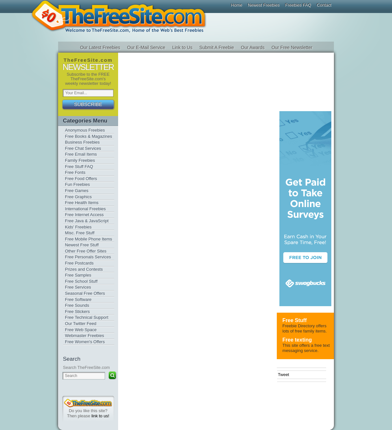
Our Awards (252, 47)
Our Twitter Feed (80, 323)
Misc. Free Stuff (79, 232)
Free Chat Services (83, 148)
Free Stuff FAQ (79, 166)
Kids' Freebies (78, 227)
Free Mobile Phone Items (88, 239)
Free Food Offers (81, 178)
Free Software (78, 299)
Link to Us (182, 47)
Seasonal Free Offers (85, 293)
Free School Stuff (81, 281)
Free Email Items (81, 154)
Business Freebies (82, 142)
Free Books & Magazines (88, 136)
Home (236, 5)
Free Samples (78, 275)
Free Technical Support (86, 317)
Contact (324, 5)
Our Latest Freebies (100, 47)
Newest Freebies (264, 5)
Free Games (76, 190)
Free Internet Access (84, 214)
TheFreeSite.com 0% (88, 403)
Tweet (283, 374)
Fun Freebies (77, 184)
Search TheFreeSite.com (86, 367)
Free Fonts (75, 172)
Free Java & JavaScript (86, 220)
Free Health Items (81, 202)
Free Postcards (79, 263)
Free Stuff (294, 320)
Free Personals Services (88, 256)
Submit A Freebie (216, 47)
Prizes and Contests (84, 269)
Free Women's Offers (85, 341)
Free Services (78, 287)
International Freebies (85, 208)
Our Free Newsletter (292, 47)
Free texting (297, 340)
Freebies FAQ (298, 5)
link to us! (100, 415)
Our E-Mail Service (146, 47)
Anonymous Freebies (85, 130)
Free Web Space (80, 329)
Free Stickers (77, 311)
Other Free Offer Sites (85, 251)
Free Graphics (78, 196)
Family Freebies (80, 160)
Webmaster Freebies (84, 335)
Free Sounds (77, 305)
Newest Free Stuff (82, 244)
